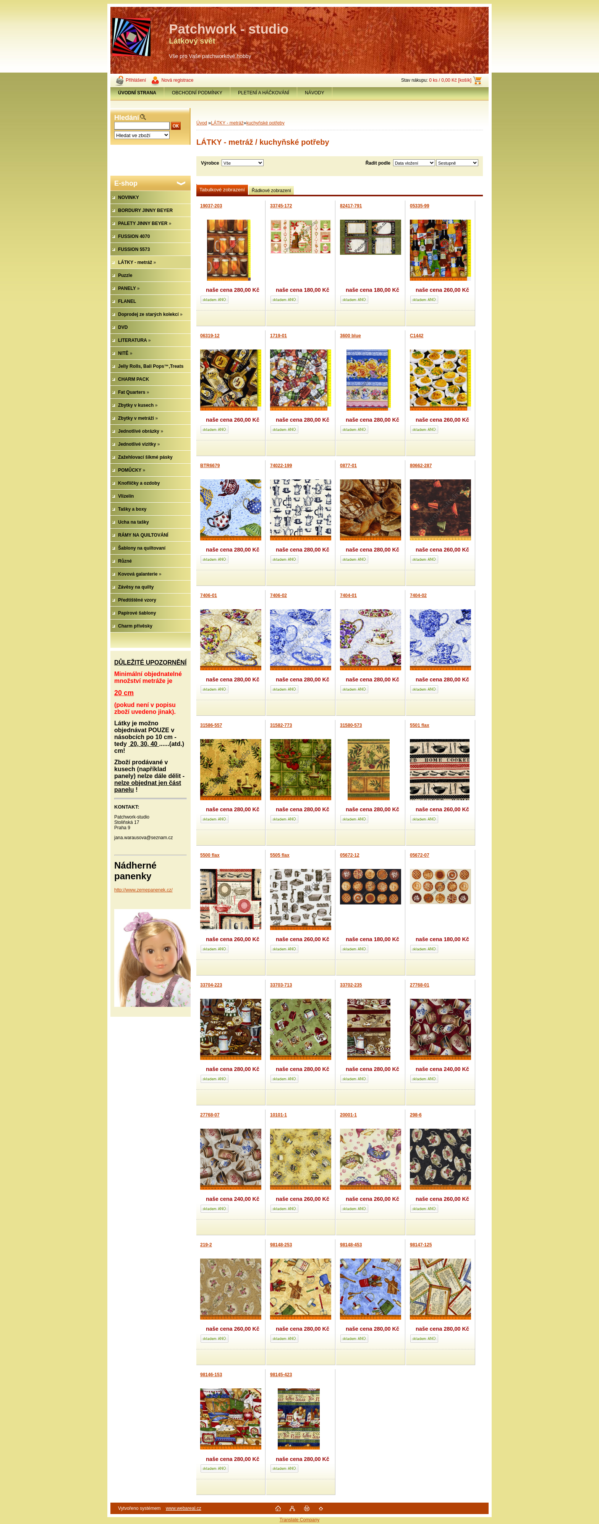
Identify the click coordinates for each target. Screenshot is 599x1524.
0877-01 (348, 465)
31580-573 (351, 725)
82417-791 (351, 206)
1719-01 (278, 335)
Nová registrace (177, 80)
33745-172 (281, 206)
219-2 (206, 1244)
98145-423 (281, 1374)
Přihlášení (136, 80)
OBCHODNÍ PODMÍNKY (197, 92)
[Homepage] (137, 93)
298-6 (416, 1115)
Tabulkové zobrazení (222, 190)
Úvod (201, 123)
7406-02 (278, 595)
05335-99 (419, 206)
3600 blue (350, 335)
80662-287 (421, 465)
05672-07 (419, 855)
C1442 (416, 335)
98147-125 (421, 1244)
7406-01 (208, 595)
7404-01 (348, 595)
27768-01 (419, 985)
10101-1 (278, 1115)
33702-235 (351, 985)
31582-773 (281, 725)
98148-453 (351, 1244)
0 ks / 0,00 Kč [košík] (450, 80)
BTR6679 (210, 465)
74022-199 (281, 465)
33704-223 (211, 985)
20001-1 (348, 1115)
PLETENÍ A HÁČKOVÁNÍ (263, 92)
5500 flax (210, 855)
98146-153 (211, 1374)
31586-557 (211, 725)
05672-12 (349, 855)
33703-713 (281, 985)
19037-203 (211, 206)
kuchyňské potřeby (265, 123)
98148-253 (281, 1244)
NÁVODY (314, 92)
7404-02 (418, 595)
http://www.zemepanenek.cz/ (143, 890)
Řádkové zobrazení (271, 190)
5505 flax (280, 855)
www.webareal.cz (183, 1508)
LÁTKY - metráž (227, 123)
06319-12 (210, 335)
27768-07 (210, 1115)
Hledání (126, 117)
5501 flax (419, 725)
